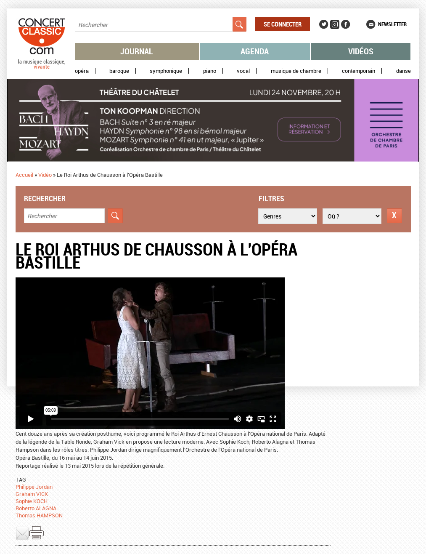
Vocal (243, 71)
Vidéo (45, 174)
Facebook (345, 24)
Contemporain (358, 71)
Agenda (255, 51)
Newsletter (392, 24)
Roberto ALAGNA (36, 508)
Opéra (82, 71)
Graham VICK (32, 494)
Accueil (24, 174)
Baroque (119, 71)
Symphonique (166, 71)
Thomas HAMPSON (39, 515)
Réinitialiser (394, 215)
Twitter (323, 24)
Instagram (334, 24)
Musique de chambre (296, 71)
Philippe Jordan (34, 486)
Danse (403, 71)
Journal (136, 51)
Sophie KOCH (32, 501)
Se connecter (283, 24)
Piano (209, 71)
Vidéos (360, 51)
